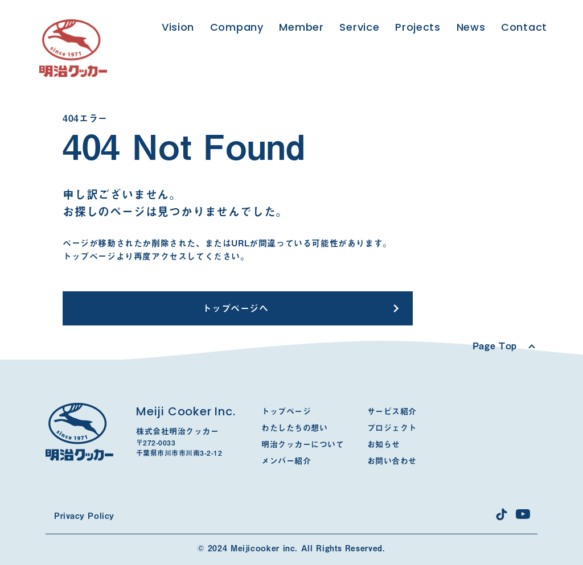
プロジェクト (392, 428)
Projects (418, 27)
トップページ (286, 411)
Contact (524, 27)
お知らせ (383, 444)
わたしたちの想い (294, 428)
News (471, 27)
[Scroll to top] (503, 346)
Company (237, 27)
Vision (178, 27)
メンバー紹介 (286, 461)
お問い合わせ (392, 461)
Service (359, 27)
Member (301, 27)
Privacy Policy (84, 516)
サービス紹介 (392, 411)
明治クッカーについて (302, 444)
